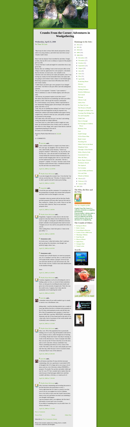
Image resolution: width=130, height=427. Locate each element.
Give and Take (82, 173)
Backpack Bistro (81, 225)
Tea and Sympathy (83, 115)
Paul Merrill (80, 237)
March (80, 178)
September (81, 65)
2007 (78, 186)
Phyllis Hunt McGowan (48, 173)
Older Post (68, 415)
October (81, 63)
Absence (80, 84)
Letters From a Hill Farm (84, 232)
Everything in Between (83, 230)
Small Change (82, 133)
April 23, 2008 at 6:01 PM (47, 248)
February (81, 181)
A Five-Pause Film (83, 136)
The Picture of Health (84, 108)
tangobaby (44, 188)
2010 (78, 50)
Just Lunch (81, 94)
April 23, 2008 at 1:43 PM (47, 183)
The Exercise (82, 86)
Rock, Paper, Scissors (84, 160)
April (80, 79)
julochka (43, 143)
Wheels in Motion (83, 176)
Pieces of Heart (80, 239)
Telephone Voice (83, 147)
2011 (78, 47)
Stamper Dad (80, 244)
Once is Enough (83, 121)
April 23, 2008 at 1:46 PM (47, 209)
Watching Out (82, 141)
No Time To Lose (41, 44)
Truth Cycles (80, 246)
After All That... (83, 157)
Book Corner (82, 139)
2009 (78, 52)
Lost (79, 131)
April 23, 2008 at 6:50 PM (47, 293)
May (79, 76)
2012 (78, 44)
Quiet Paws (79, 241)
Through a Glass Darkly (85, 149)
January (81, 183)
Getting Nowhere (83, 89)
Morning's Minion (81, 234)
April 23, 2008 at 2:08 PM (47, 234)
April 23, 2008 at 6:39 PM (47, 272)
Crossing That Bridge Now (86, 113)
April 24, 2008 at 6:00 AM (47, 354)
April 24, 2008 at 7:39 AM (47, 378)
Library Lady (82, 100)
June (80, 73)
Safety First (81, 102)
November (81, 60)
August (80, 68)
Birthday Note (82, 128)
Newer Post (38, 415)
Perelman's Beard (83, 163)
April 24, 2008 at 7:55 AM (47, 408)
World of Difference (84, 92)
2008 (78, 55)
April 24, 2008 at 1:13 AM (47, 323)
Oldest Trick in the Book (85, 144)
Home (53, 415)
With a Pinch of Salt (84, 152)
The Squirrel (82, 165)
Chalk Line (81, 118)
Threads (80, 97)
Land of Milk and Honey (85, 170)
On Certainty (82, 168)
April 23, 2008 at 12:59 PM (47, 169)
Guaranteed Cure (83, 155)
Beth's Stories (80, 228)
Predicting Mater (83, 81)
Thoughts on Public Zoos (85, 110)
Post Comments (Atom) (50, 419)
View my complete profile (82, 205)
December (81, 58)
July (79, 71)
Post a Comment (40, 412)
